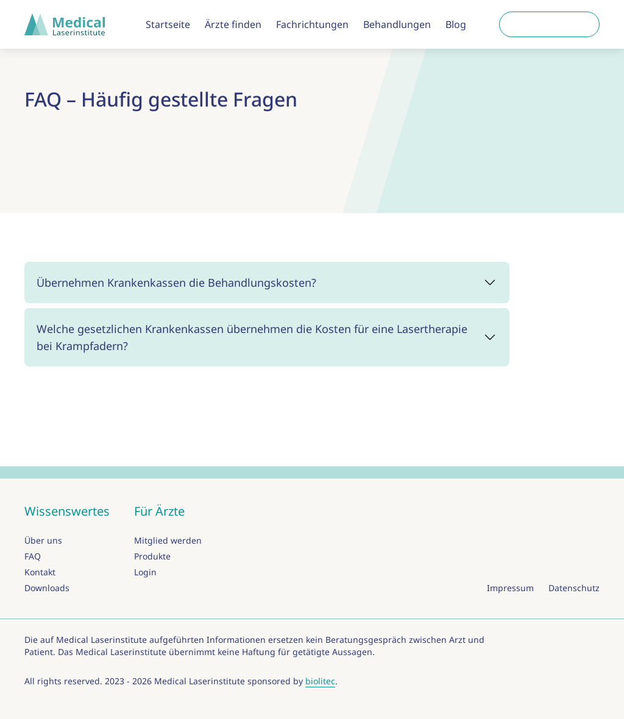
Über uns (43, 540)
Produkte (152, 556)
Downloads (46, 588)
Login (145, 572)
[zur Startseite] (68, 24)
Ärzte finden (233, 24)
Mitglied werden (168, 540)
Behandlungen (397, 24)
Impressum (510, 588)
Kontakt (39, 572)
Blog (455, 24)
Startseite (168, 24)
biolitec (320, 681)
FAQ (32, 556)
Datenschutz (574, 588)
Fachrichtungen (312, 24)
